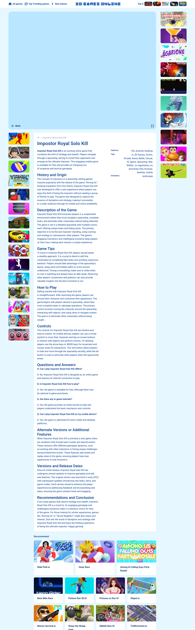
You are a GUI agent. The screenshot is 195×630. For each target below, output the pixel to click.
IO (38, 137)
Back (15, 126)
